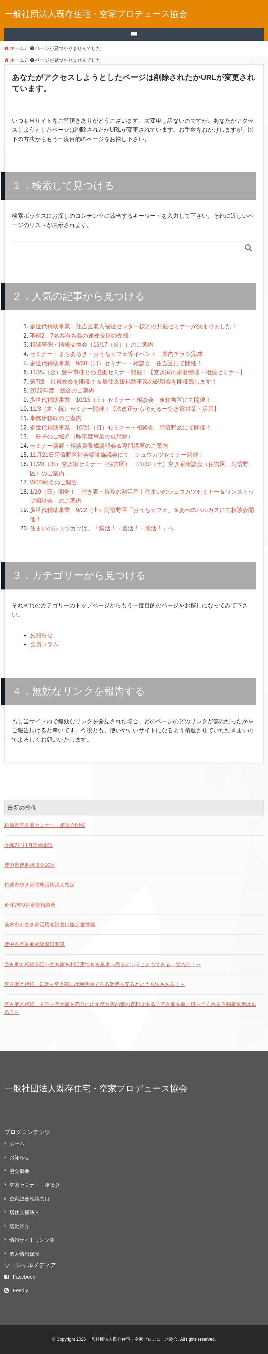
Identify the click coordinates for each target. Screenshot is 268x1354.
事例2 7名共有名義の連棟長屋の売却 (79, 336)
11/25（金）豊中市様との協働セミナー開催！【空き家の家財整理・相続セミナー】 (138, 372)
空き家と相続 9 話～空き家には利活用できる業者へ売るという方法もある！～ (94, 984)
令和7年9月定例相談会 (29, 905)
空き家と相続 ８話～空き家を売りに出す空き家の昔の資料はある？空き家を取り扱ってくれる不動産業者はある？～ (130, 1008)
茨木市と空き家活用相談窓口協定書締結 (49, 924)
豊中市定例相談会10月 (29, 865)
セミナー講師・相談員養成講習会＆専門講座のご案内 (99, 446)
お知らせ (41, 635)
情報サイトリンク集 (32, 1240)
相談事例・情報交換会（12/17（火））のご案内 (92, 345)
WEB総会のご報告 (53, 482)
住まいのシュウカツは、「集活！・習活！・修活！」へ (102, 528)
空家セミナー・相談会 (34, 1185)
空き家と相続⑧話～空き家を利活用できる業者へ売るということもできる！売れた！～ (102, 964)
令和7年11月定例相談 (28, 845)
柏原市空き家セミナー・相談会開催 (44, 825)
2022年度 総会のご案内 (62, 390)
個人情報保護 (24, 1254)
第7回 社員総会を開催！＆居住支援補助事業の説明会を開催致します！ (123, 382)
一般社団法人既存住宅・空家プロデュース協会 (95, 14)
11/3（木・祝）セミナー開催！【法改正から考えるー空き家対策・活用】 (124, 409)
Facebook (19, 1277)
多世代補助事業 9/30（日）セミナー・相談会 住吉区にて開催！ (116, 363)
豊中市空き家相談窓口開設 (34, 944)
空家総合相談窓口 (29, 1199)
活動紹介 (19, 1226)
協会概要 (19, 1171)
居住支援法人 (24, 1212)
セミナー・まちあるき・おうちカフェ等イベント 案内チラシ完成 (116, 354)
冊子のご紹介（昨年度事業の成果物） (81, 436)
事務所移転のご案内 (56, 418)
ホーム (16, 1143)
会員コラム (44, 644)
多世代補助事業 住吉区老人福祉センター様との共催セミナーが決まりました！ (133, 326)
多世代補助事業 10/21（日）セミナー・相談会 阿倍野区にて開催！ (120, 427)
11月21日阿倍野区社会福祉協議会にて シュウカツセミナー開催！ (117, 455)
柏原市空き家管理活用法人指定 (39, 885)
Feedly (16, 1290)
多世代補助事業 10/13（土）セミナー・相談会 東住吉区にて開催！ (120, 400)
